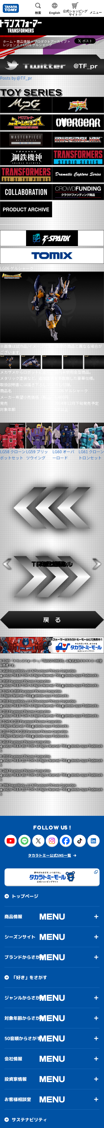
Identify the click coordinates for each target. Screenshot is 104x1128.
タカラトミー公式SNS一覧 (49, 855)
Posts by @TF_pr (16, 78)
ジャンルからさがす (24, 998)
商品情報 (23, 41)
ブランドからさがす (24, 957)
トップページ (25, 896)
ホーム (8, 41)
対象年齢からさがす (24, 1018)
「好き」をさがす (29, 977)
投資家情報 (15, 1079)
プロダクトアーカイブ (50, 41)
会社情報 (13, 1059)
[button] (7, 564)
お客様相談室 (17, 1099)
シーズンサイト (19, 937)
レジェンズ (11, 44)
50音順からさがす (22, 1038)
